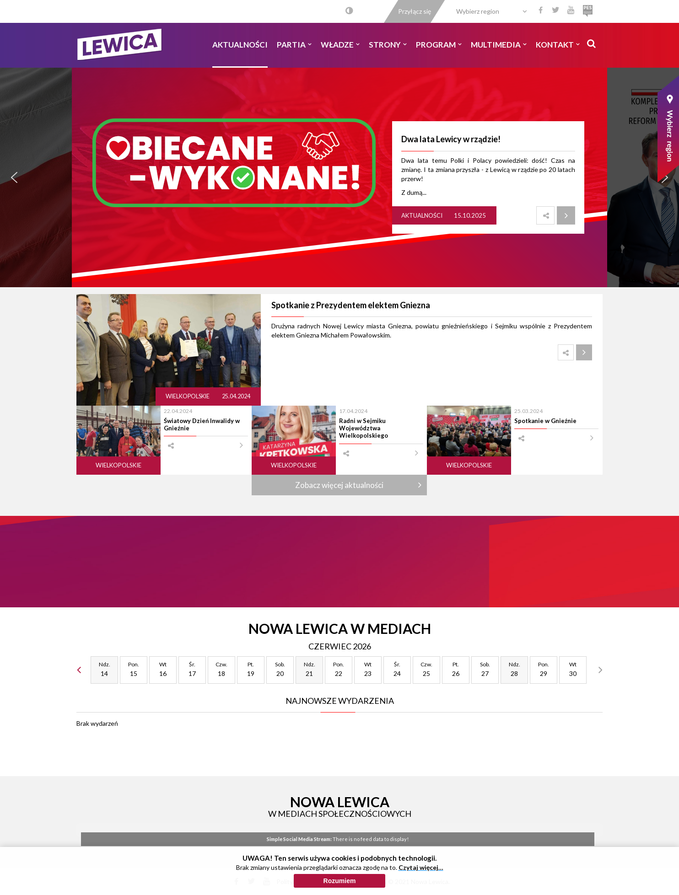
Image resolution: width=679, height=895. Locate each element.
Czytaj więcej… (421, 867)
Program (439, 44)
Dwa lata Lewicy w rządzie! (451, 139)
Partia (294, 44)
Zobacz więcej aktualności (339, 485)
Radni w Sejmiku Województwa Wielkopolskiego (363, 428)
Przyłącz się (414, 11)
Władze (340, 44)
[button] (14, 177)
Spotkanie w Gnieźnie (545, 420)
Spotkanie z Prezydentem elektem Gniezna (350, 305)
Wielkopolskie (188, 396)
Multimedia (499, 44)
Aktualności (240, 44)
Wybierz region (477, 11)
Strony (388, 44)
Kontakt (558, 44)
